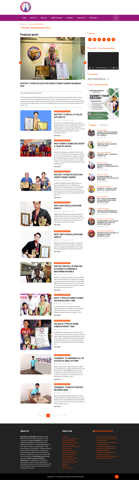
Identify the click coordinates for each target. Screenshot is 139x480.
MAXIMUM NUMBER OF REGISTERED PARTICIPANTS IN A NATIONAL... (107, 178)
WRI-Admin (58, 120)
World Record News (67, 456)
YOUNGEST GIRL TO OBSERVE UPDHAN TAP (107, 155)
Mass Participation (102, 196)
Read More (58, 135)
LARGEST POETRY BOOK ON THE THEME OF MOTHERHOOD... (107, 211)
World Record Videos (68, 450)
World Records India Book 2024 (71, 446)
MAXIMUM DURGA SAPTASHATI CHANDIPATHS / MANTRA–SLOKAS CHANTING (107, 222)
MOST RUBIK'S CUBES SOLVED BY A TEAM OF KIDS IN (69, 144)
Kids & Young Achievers (103, 152)
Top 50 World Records (68, 460)
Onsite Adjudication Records (105, 219)
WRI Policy (65, 466)
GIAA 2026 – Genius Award (69, 462)
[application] (103, 61)
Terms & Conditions (67, 468)
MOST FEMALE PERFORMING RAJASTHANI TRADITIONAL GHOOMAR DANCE (106, 200)
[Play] (90, 68)
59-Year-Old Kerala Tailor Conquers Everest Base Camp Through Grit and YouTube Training (107, 438)
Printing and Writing (103, 208)
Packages (69, 18)
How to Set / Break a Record (70, 458)
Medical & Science (102, 162)
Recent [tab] (93, 125)
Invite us (44, 18)
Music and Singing (102, 130)
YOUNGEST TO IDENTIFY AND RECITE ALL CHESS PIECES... (107, 189)
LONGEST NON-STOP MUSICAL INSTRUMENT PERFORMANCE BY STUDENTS (107, 133)
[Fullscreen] (116, 68)
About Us (65, 436)
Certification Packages (68, 444)
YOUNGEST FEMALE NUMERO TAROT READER (107, 144)
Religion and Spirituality (104, 142)
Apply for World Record (68, 440)
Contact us (81, 18)
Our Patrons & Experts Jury (69, 438)
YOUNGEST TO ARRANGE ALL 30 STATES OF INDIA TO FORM (69, 359)
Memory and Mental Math (36, 24)
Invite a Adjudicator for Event (70, 442)
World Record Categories (69, 454)
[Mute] (113, 68)
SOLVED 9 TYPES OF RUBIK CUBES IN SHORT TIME (66, 325)
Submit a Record (56, 18)
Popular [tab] (103, 125)
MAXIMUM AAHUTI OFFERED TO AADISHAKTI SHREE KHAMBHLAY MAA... (107, 234)
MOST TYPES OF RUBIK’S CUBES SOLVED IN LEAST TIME (69, 299)
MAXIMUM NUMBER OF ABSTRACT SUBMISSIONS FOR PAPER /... (107, 166)
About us (33, 18)
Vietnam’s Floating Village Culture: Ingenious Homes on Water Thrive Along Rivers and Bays (106, 448)
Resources (93, 18)
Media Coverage (67, 448)
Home (24, 18)
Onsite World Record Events (70, 452)
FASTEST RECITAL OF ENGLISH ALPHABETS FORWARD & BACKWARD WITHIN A (68, 269)
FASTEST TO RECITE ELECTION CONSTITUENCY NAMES (68, 175)
